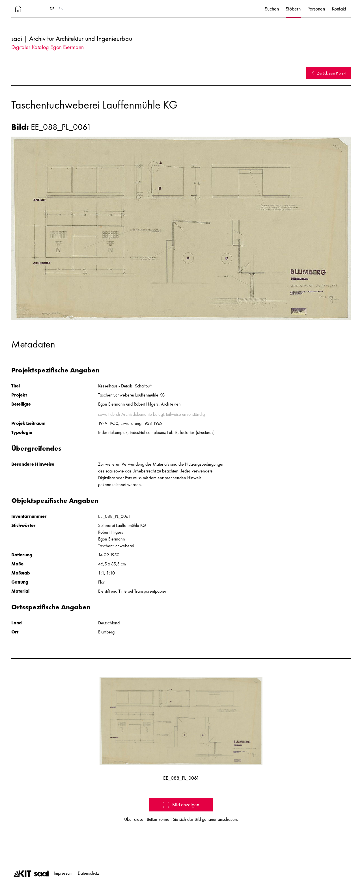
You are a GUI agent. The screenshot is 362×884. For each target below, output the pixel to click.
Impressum (63, 873)
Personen (316, 8)
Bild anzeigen (181, 804)
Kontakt (339, 8)
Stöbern (293, 8)
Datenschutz (88, 873)
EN (61, 8)
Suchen (272, 8)
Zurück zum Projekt (328, 73)
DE (52, 8)
